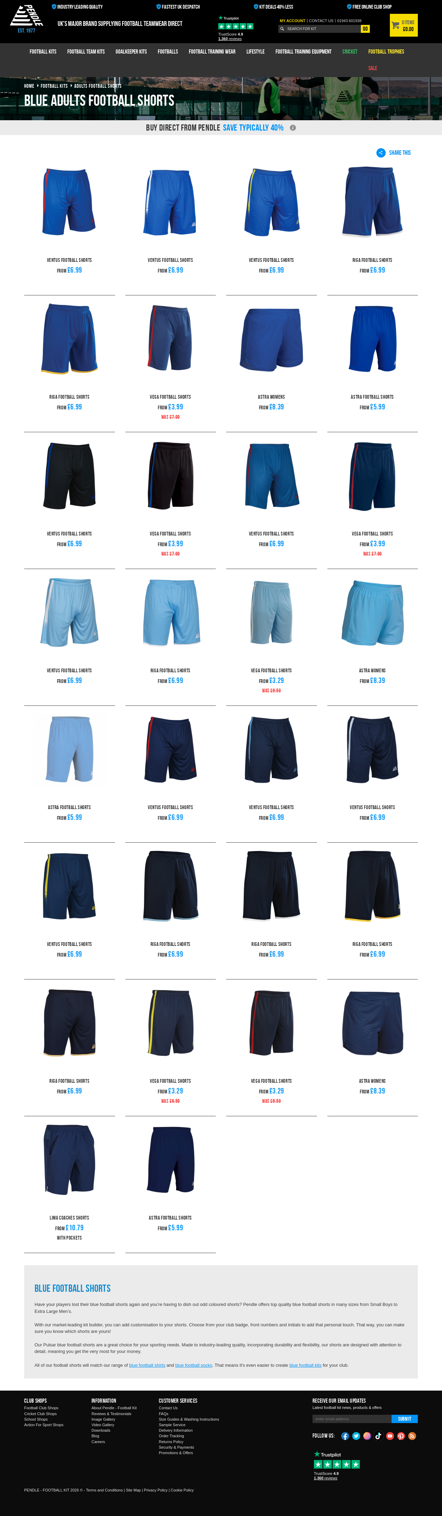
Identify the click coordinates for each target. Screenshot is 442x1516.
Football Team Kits (86, 51)
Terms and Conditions (104, 1490)
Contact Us (168, 1408)
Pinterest (401, 1435)
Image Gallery (103, 1419)
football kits (54, 85)
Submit (404, 1419)
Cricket (350, 51)
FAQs (164, 1414)
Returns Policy (171, 1442)
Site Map (133, 1490)
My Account (292, 21)
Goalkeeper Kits (131, 51)
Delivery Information (176, 1430)
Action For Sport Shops (44, 1425)
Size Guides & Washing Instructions (189, 1419)
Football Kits (43, 51)
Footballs (168, 51)
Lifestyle (256, 51)
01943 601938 (349, 21)
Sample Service (172, 1425)
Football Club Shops (41, 1408)
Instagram (367, 1435)
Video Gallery (103, 1425)
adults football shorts (98, 85)
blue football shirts (147, 1365)
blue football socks (193, 1365)
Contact (321, 21)
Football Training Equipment (304, 51)
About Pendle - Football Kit (114, 1408)
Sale (372, 68)
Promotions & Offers (176, 1453)
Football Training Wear (212, 51)
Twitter (356, 1435)
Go (365, 29)
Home (29, 85)
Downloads (101, 1430)
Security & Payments (176, 1447)
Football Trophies (386, 51)
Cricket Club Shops (40, 1414)
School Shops (36, 1419)
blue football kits (305, 1365)
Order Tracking (171, 1436)
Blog (95, 1436)
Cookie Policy (182, 1490)
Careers (98, 1442)
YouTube (390, 1435)
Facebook (345, 1435)
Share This (393, 153)
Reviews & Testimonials (111, 1414)
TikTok (378, 1436)
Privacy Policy (155, 1490)
